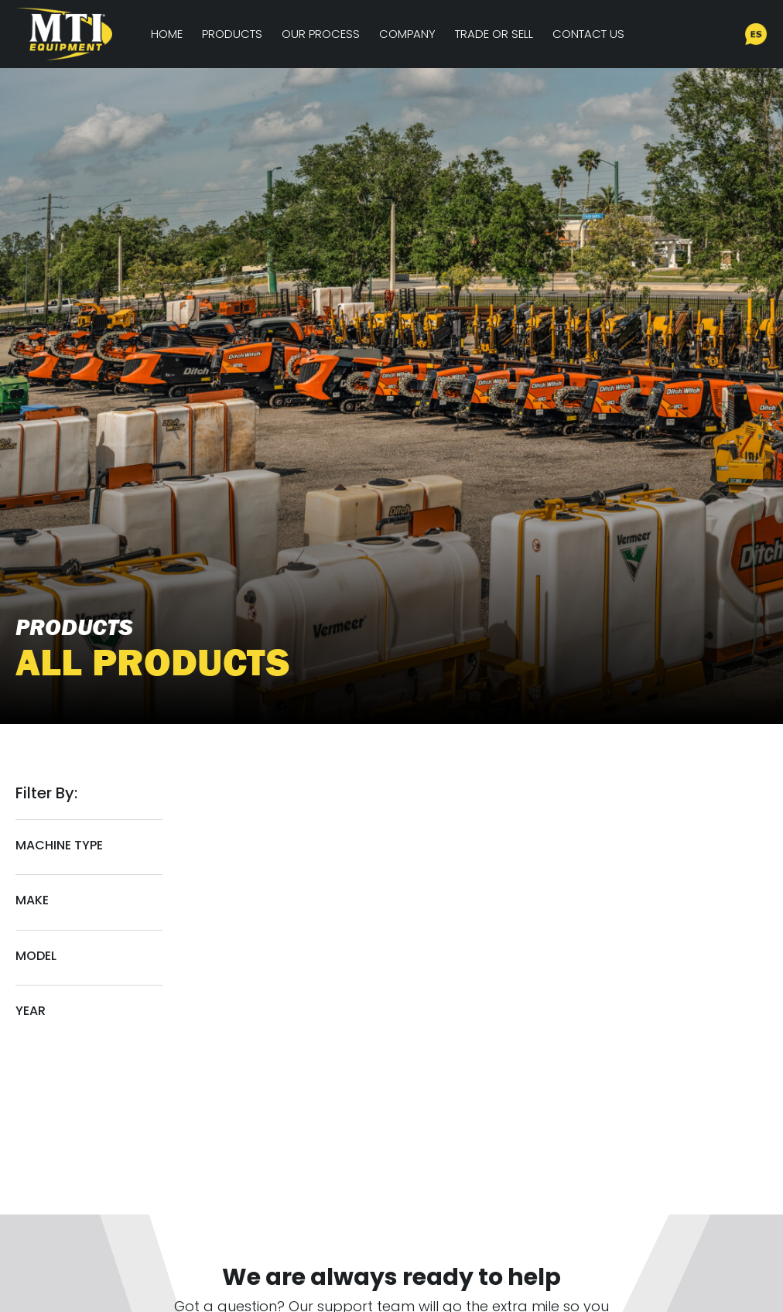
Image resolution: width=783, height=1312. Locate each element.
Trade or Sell (494, 34)
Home (167, 34)
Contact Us (588, 34)
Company (407, 34)
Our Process (321, 34)
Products (232, 34)
